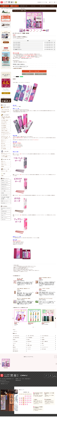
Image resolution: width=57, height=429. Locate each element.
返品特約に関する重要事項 (17, 68)
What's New (33, 5)
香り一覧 (5, 5)
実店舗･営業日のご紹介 (23, 5)
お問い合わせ (52, 5)
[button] (25, 20)
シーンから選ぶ (14, 5)
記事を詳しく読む (6, 93)
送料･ (43, 6)
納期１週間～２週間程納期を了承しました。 (20, 62)
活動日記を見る (6, 42)
